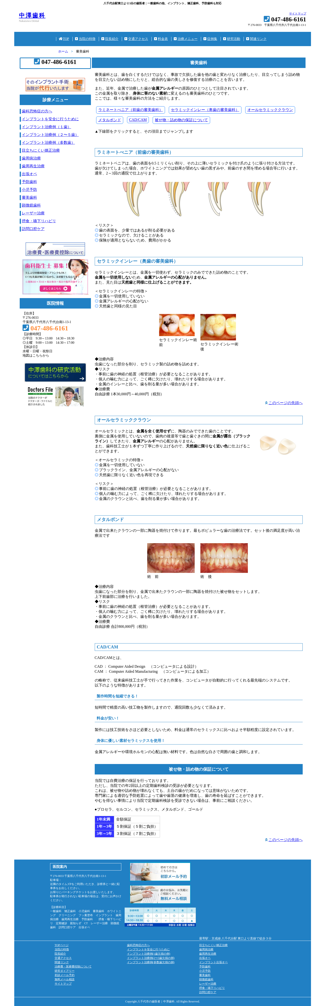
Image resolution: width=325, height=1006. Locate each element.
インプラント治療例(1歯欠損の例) (148, 953)
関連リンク (256, 39)
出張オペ (29, 174)
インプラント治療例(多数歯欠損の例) (150, 962)
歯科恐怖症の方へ (37, 111)
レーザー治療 (33, 213)
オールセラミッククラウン (270, 110)
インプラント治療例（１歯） (46, 127)
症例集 (210, 39)
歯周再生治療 (33, 166)
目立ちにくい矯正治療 (41, 150)
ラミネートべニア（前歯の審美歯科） (130, 110)
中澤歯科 (32, 15)
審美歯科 (29, 197)
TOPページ (62, 945)
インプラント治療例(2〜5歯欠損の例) (150, 958)
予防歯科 (29, 182)
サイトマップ (297, 13)
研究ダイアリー (65, 970)
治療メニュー (186, 39)
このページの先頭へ (285, 403)
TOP (64, 39)
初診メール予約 (65, 975)
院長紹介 (109, 39)
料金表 (161, 39)
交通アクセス (136, 39)
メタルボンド (109, 120)
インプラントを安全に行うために (50, 119)
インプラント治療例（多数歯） (48, 142)
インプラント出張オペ (213, 962)
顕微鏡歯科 (31, 205)
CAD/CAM (138, 120)
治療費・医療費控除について (73, 966)
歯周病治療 (31, 158)
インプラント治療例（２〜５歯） (50, 135)
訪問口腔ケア (33, 229)
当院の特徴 (85, 39)
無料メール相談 (65, 979)
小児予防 (29, 190)
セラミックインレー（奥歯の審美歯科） (205, 110)
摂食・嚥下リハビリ (39, 221)
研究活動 (231, 39)
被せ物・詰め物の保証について (181, 120)
